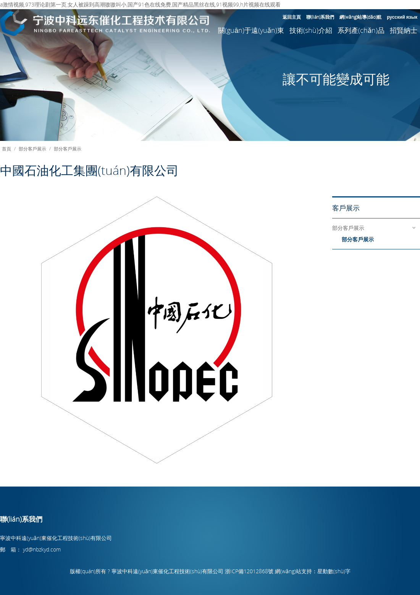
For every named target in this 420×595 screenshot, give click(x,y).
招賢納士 (403, 30)
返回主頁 (292, 17)
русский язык (402, 17)
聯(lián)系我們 (320, 17)
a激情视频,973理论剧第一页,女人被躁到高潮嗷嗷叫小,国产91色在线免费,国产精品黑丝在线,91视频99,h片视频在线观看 (140, 4)
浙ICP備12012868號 (249, 571)
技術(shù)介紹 (310, 30)
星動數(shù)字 (334, 571)
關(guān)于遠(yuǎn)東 (251, 30)
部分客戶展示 (32, 149)
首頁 (6, 149)
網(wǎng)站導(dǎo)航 (360, 17)
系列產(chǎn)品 (361, 30)
